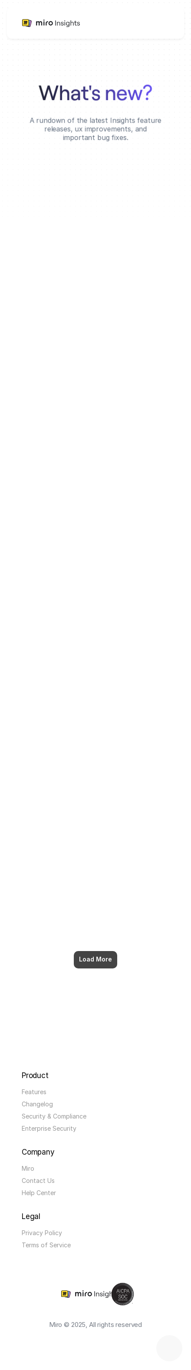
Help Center (39, 1192)
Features (34, 1091)
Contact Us (38, 1180)
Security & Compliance (54, 1116)
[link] (40, 23)
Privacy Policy (42, 1232)
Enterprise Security (49, 1128)
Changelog (37, 1104)
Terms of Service (46, 1245)
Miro (28, 1168)
